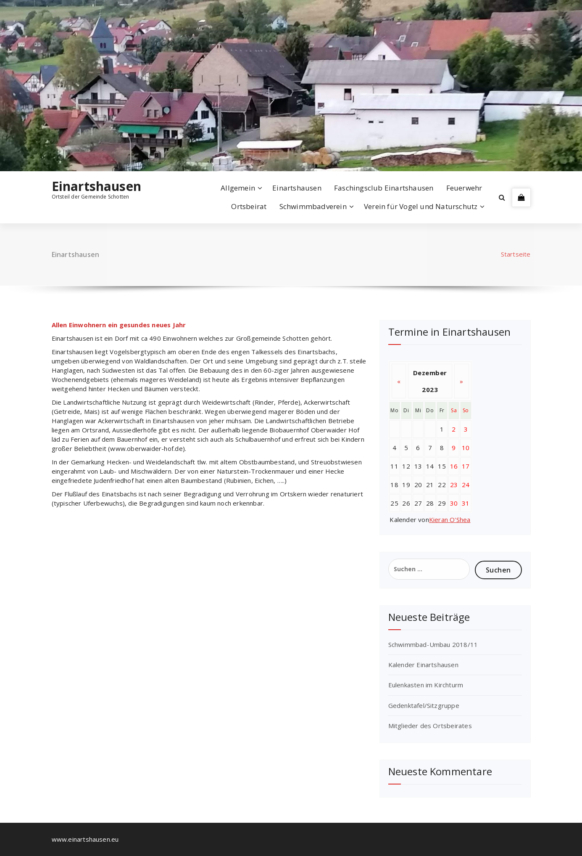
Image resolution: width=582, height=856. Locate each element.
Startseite (516, 254)
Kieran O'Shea (450, 519)
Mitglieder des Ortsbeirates (430, 725)
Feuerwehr (464, 188)
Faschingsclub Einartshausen (383, 188)
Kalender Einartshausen (423, 664)
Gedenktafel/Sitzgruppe (423, 705)
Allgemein (238, 188)
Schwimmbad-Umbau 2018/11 (433, 644)
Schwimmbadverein (313, 206)
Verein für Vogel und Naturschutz (420, 206)
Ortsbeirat (248, 206)
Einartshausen (97, 186)
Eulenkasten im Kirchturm (425, 685)
